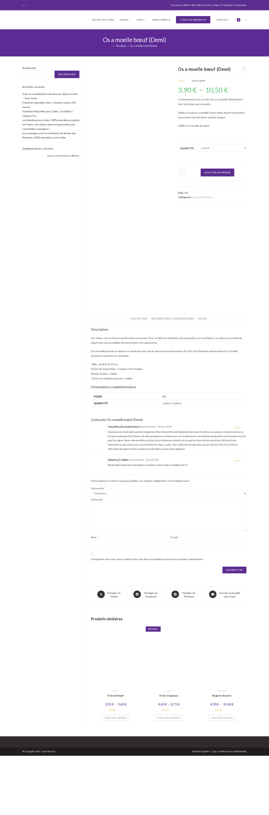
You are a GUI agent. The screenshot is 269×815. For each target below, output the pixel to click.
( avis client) (198, 80)
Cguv (214, 810)
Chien (196, 197)
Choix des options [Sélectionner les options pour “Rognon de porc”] (222, 776)
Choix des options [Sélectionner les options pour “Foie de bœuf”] (116, 776)
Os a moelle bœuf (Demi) (143, 45)
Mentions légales (200, 810)
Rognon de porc (222, 754)
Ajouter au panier (217, 172)
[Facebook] (23, 5)
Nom (94, 597)
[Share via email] (224, 654)
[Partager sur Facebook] (146, 654)
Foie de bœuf (116, 754)
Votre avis (98, 559)
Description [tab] (139, 379)
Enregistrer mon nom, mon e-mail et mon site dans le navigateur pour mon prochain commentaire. (147, 619)
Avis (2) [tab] (202, 379)
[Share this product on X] (109, 654)
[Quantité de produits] (181, 171)
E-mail (175, 597)
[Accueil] (112, 45)
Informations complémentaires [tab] (172, 379)
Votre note (98, 548)
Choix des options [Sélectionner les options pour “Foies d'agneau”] (169, 776)
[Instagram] (26, 5)
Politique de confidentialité (233, 810)
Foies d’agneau (169, 754)
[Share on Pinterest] (184, 654)
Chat (219, 750)
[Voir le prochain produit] (244, 68)
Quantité (187, 148)
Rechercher (29, 68)
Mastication (206, 197)
